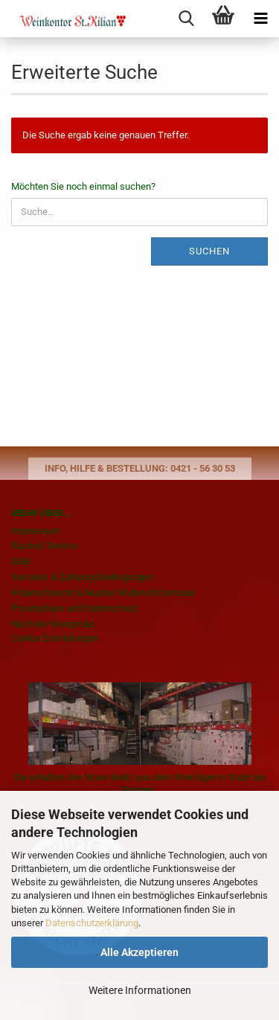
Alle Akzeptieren (139, 952)
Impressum (35, 530)
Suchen (209, 251)
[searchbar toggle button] (186, 18)
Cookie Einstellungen (55, 638)
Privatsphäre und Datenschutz (74, 608)
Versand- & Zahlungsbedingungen (82, 577)
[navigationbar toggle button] (260, 18)
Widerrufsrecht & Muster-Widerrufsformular (103, 592)
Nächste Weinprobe (52, 623)
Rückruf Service (44, 545)
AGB (20, 561)
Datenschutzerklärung (91, 922)
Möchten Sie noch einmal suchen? (83, 186)
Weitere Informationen (140, 990)
